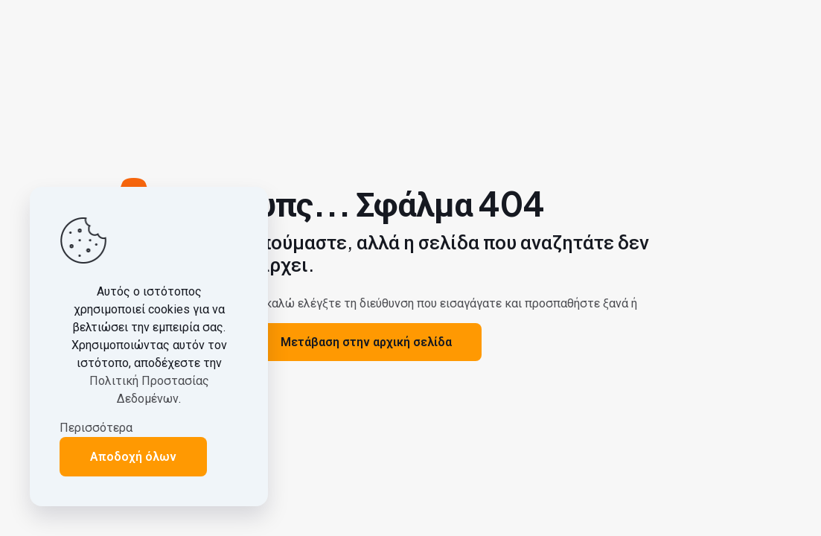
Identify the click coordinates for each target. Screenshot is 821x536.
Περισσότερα (96, 428)
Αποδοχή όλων (133, 457)
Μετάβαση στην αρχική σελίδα (366, 342)
